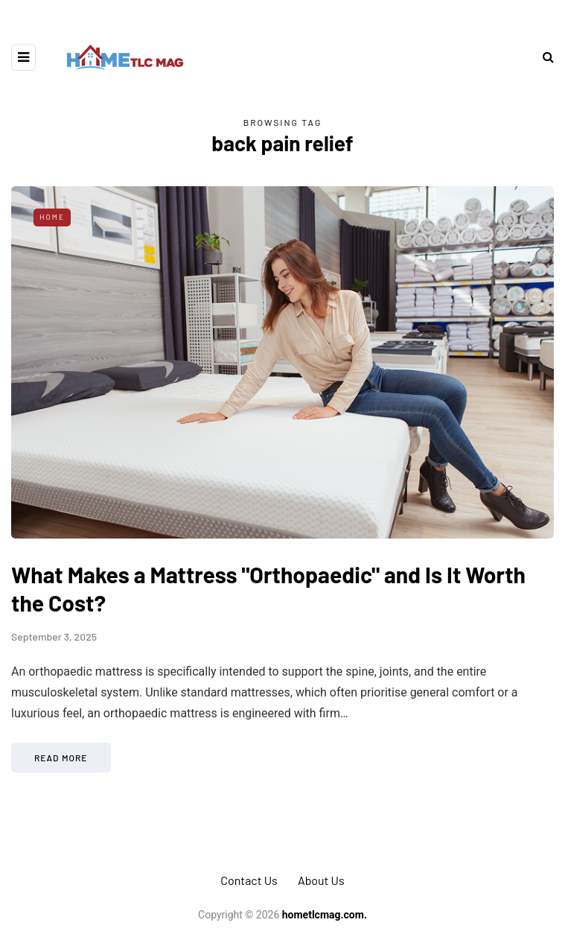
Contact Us (248, 880)
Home (52, 216)
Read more (61, 757)
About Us (321, 880)
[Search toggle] (543, 57)
